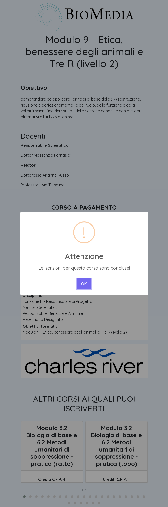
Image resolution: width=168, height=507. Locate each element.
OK (84, 283)
